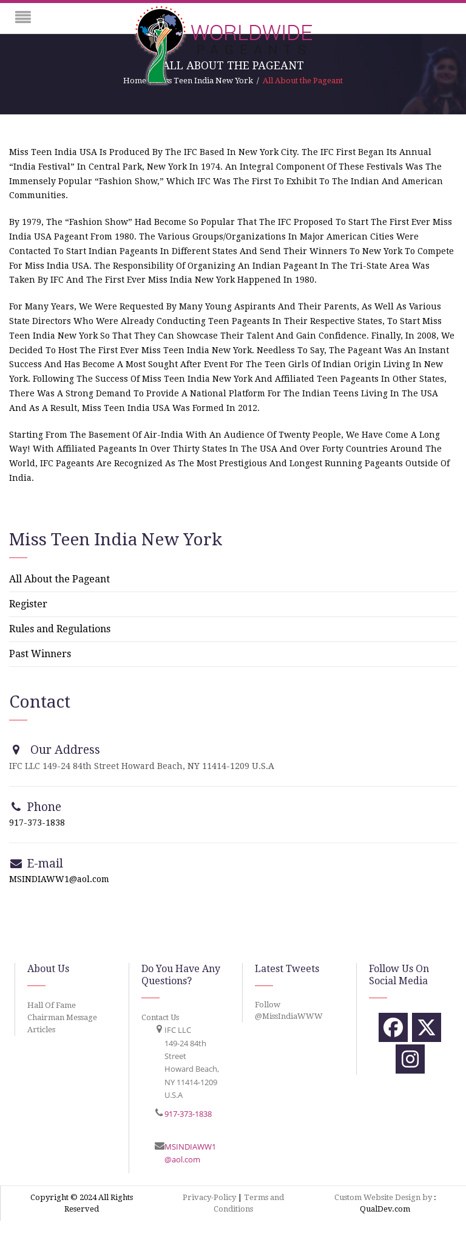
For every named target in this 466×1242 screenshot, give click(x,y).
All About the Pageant (59, 579)
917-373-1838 (37, 822)
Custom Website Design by (383, 1197)
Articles (41, 1029)
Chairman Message (62, 1017)
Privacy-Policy (209, 1197)
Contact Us (160, 1017)
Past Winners (40, 654)
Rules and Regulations (59, 629)
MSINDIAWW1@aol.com (59, 879)
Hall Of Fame (51, 1005)
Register (28, 604)
